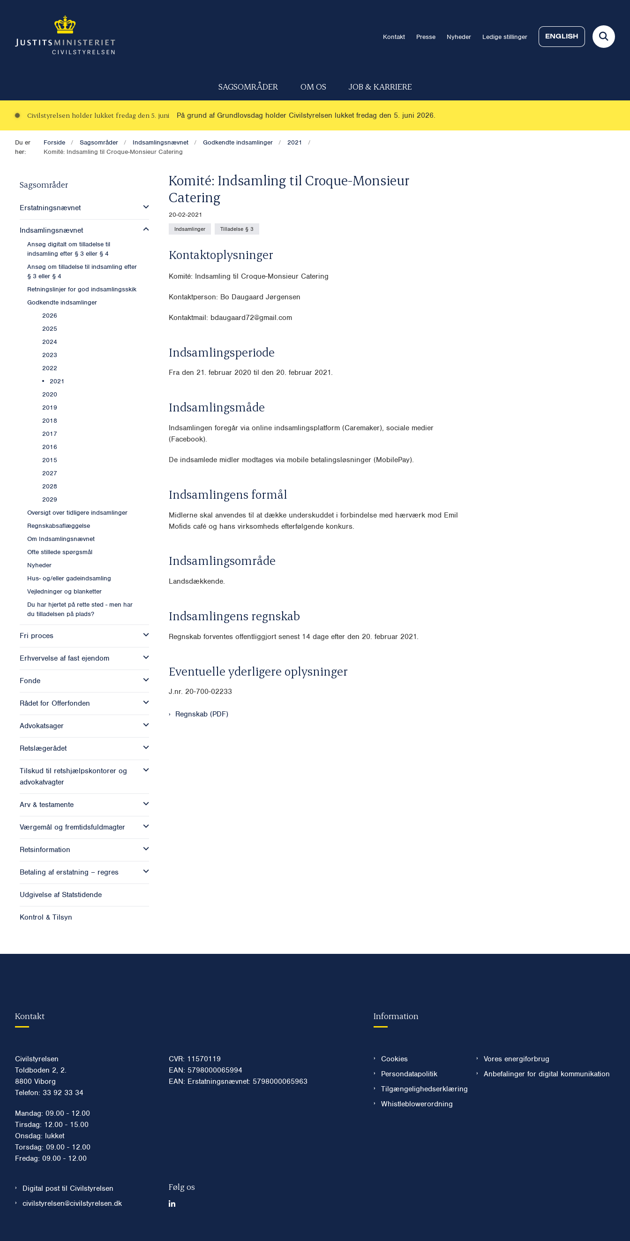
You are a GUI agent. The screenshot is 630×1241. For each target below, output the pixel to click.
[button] (143, 207)
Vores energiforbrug (516, 1059)
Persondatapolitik (409, 1074)
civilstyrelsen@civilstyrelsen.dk (72, 1203)
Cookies (394, 1059)
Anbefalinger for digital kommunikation (547, 1074)
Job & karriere (380, 86)
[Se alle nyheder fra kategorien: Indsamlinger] (190, 229)
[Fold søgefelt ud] (603, 36)
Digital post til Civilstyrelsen (67, 1188)
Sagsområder (248, 86)
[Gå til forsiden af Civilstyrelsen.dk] (65, 36)
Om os (313, 86)
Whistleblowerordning (417, 1104)
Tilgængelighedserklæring (421, 1089)
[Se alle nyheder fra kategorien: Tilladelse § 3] (237, 229)
